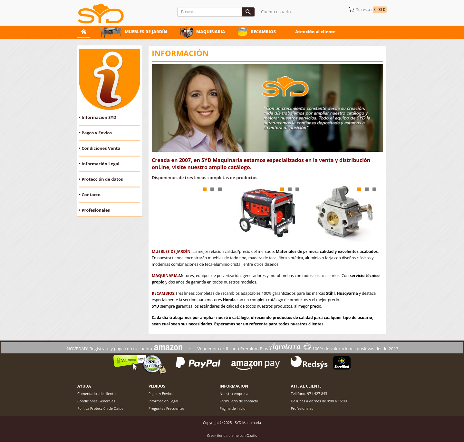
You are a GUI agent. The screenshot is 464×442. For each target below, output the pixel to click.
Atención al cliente (315, 31)
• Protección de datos (101, 179)
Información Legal (163, 401)
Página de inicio (233, 408)
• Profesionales (94, 210)
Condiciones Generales (96, 401)
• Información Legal (99, 164)
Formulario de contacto (239, 401)
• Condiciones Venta (99, 148)
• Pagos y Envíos (95, 133)
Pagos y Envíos (161, 393)
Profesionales (302, 408)
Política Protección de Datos (100, 408)
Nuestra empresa (234, 393)
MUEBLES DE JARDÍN (146, 31)
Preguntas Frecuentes (167, 408)
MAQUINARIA (210, 31)
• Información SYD (97, 117)
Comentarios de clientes (97, 393)
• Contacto (90, 194)
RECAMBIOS (263, 31)
